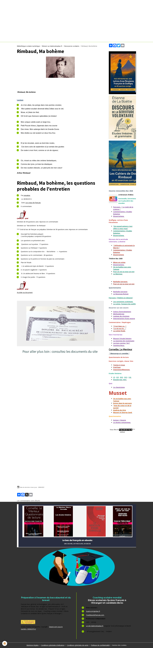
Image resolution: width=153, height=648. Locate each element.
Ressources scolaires (71, 46)
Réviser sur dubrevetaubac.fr (52, 46)
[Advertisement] (61, 377)
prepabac (27, 195)
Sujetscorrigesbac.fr (93, 611)
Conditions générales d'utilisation (52, 645)
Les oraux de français (33, 203)
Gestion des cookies (119, 645)
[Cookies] (4, 643)
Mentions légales (33, 645)
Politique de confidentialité (100, 645)
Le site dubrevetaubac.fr (95, 626)
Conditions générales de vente (77, 645)
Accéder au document (25, 292)
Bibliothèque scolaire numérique (28, 46)
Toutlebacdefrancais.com (95, 615)
